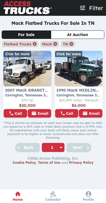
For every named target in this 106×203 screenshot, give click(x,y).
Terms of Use (49, 162)
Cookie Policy (24, 162)
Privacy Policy (81, 162)
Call (18, 113)
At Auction (77, 34)
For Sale (26, 34)
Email (43, 113)
